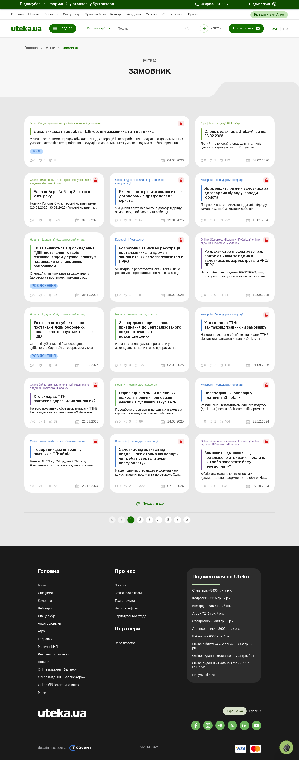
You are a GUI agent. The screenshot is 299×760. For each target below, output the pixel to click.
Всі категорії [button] (96, 28)
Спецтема (45, 593)
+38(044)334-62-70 (215, 4)
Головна (17, 14)
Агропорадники (49, 623)
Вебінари (51, 14)
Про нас (194, 14)
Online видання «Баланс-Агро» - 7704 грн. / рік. (220, 665)
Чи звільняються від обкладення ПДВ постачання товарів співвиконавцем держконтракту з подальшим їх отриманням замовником (65, 257)
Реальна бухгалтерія (53, 654)
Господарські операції (229, 180)
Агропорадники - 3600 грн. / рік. (216, 628)
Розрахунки (136, 239)
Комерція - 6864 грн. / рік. (211, 606)
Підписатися (259, 4)
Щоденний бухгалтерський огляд (63, 239)
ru (285, 29)
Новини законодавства (142, 314)
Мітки (42, 692)
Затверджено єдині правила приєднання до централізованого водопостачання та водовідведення (150, 330)
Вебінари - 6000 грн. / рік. (211, 636)
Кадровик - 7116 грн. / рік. (211, 598)
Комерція (207, 180)
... (158, 520)
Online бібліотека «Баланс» (219, 239)
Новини (34, 14)
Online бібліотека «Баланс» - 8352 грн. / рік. (222, 646)
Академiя (134, 14)
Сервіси (152, 14)
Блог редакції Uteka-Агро (225, 123)
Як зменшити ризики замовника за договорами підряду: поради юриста (151, 196)
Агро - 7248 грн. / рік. (208, 613)
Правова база (95, 14)
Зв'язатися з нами (128, 593)
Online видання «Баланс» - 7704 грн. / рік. (223, 656)
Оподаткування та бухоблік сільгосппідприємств (69, 123)
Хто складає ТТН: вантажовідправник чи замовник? (235, 325)
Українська (235, 711)
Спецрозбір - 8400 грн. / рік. (213, 621)
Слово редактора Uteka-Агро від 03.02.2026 (235, 134)
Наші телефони (126, 608)
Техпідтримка (125, 600)
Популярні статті (204, 675)
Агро (33, 123)
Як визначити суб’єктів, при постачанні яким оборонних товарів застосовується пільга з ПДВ (64, 330)
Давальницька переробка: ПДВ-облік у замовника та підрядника (94, 131)
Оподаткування (75, 441)
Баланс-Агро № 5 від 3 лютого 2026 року (62, 194)
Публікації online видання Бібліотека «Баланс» (230, 241)
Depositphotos (125, 643)
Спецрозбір (71, 14)
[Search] (153, 28)
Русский (255, 711)
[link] (106, 141)
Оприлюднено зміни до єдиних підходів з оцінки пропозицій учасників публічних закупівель (147, 398)
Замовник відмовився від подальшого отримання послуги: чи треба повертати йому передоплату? (149, 456)
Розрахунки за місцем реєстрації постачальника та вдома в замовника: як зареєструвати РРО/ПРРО (151, 255)
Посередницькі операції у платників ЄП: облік (228, 395)
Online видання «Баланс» (132, 180)
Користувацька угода (130, 616)
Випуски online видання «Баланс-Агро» (60, 181)
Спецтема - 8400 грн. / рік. (212, 590)
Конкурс (116, 14)
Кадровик (45, 639)
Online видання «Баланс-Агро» (50, 180)
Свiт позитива (172, 14)
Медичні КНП (48, 646)
